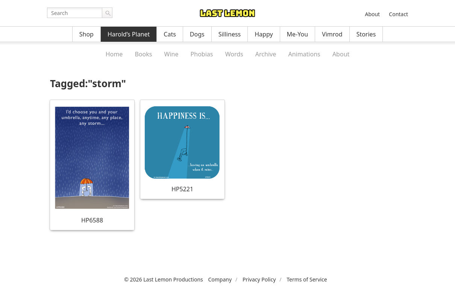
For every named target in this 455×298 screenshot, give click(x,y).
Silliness (229, 34)
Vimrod (332, 34)
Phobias (202, 54)
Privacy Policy (259, 279)
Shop (86, 34)
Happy (264, 34)
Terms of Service (307, 279)
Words (234, 54)
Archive (265, 54)
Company (220, 279)
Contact (398, 14)
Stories (366, 34)
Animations (304, 54)
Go (107, 13)
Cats (170, 34)
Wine (171, 54)
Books (143, 54)
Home (114, 54)
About (372, 14)
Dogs (197, 34)
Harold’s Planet (129, 34)
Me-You (297, 34)
